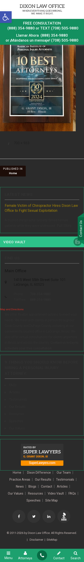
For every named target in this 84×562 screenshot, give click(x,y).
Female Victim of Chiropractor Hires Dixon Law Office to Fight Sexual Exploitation (41, 208)
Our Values (17, 428)
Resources (16, 414)
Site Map (51, 500)
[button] (6, 17)
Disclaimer (36, 539)
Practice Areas (19, 479)
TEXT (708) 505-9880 (59, 28)
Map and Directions (12, 309)
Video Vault (14, 242)
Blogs (32, 486)
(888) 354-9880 (21, 28)
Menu (8, 555)
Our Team (64, 472)
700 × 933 (22, 143)
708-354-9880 (40, 294)
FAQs (13, 385)
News (20, 486)
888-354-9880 (40, 299)
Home (17, 472)
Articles (14, 392)
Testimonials (18, 399)
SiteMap (52, 539)
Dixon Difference (39, 472)
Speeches (16, 421)
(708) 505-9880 (64, 40)
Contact (46, 486)
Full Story (64, 225)
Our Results (17, 406)
